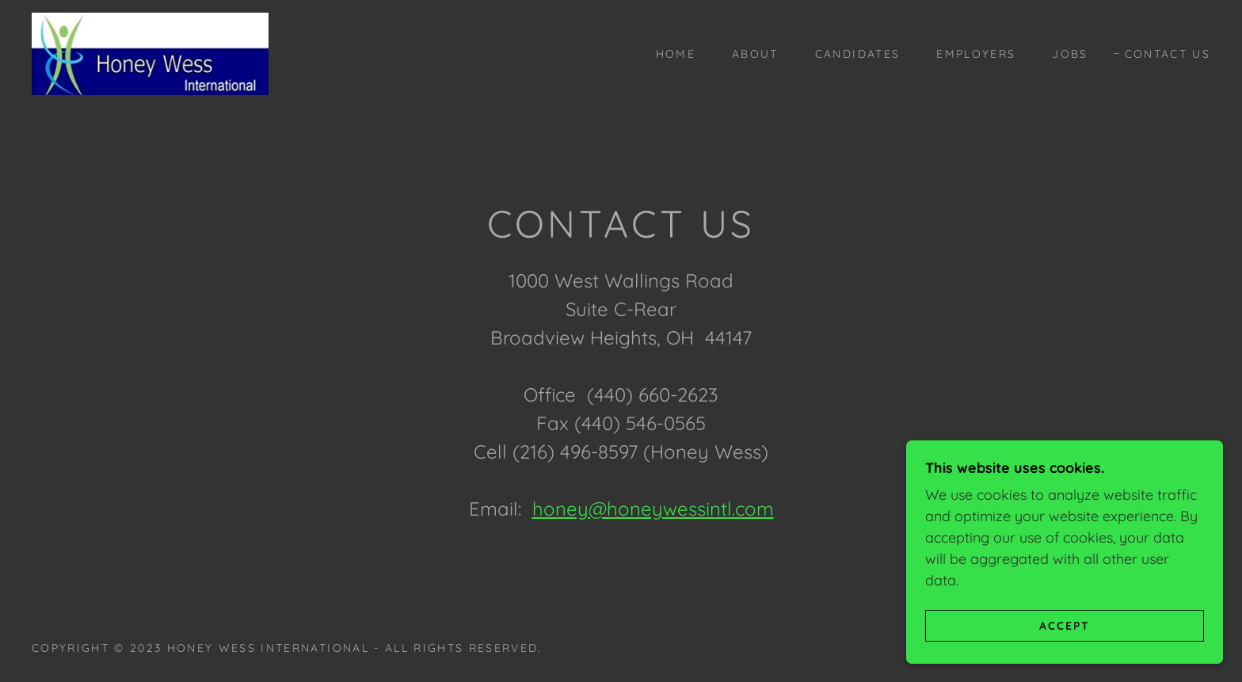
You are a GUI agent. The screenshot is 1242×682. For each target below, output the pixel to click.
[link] (150, 53)
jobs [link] (1070, 54)
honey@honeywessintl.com (653, 508)
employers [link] (975, 54)
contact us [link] (1167, 54)
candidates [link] (857, 54)
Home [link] (675, 54)
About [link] (755, 54)
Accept (1064, 625)
